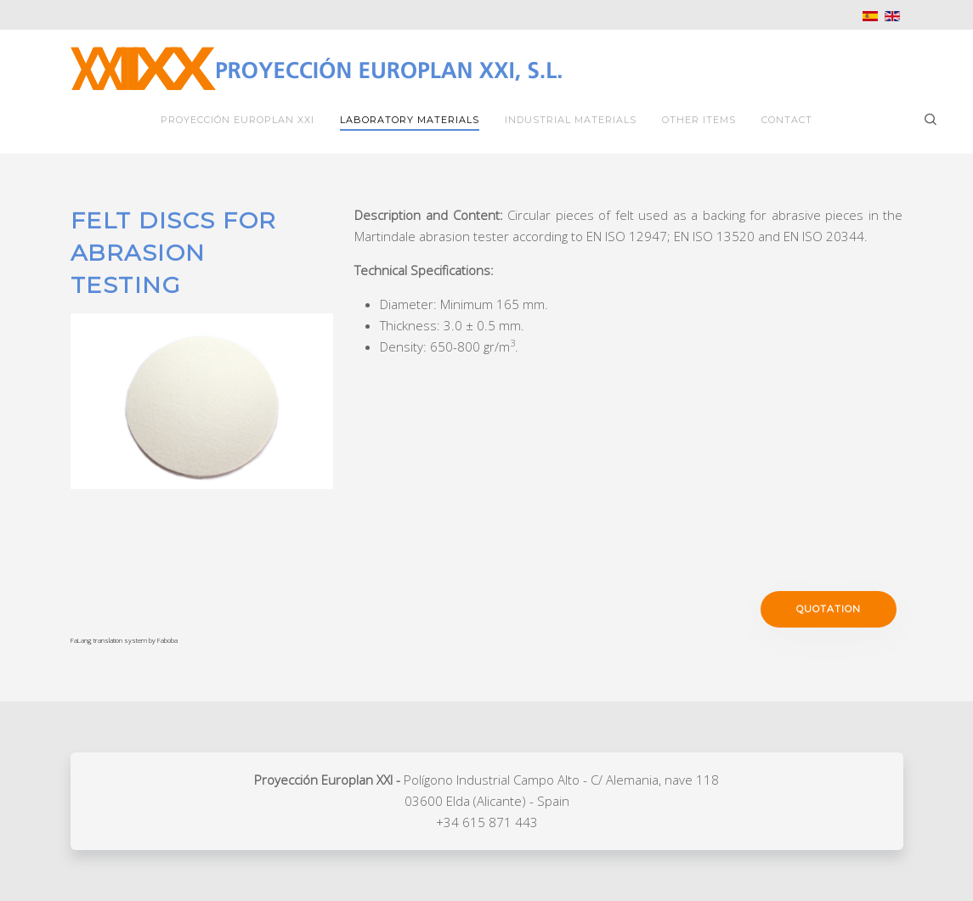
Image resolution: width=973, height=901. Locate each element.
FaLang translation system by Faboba (124, 640)
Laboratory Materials (409, 120)
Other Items (699, 120)
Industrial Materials (570, 120)
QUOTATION (828, 609)
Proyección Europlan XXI (237, 120)
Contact (786, 120)
